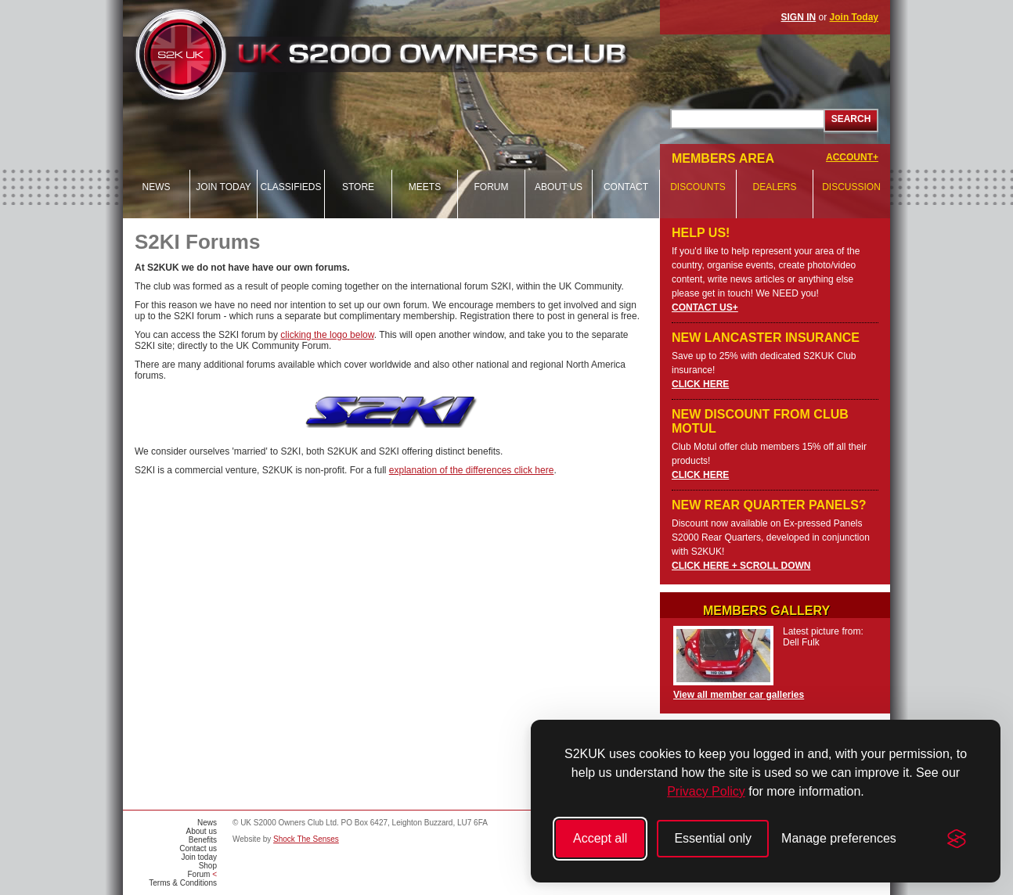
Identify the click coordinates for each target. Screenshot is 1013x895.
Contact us (198, 848)
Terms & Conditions (183, 883)
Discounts (698, 187)
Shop (208, 865)
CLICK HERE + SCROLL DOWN (741, 565)
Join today (223, 187)
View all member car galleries (738, 694)
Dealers (774, 187)
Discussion (851, 187)
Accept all (600, 838)
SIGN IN (799, 17)
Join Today (854, 17)
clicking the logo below (326, 334)
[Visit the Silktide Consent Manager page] (956, 838)
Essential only (713, 838)
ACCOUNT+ (852, 157)
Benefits (203, 840)
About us (558, 187)
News (156, 187)
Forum (491, 187)
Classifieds (290, 187)
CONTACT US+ (705, 307)
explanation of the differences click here (471, 470)
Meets (425, 187)
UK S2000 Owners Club (409, 54)
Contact (626, 187)
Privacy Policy (706, 791)
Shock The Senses (306, 839)
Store (358, 187)
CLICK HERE (700, 384)
